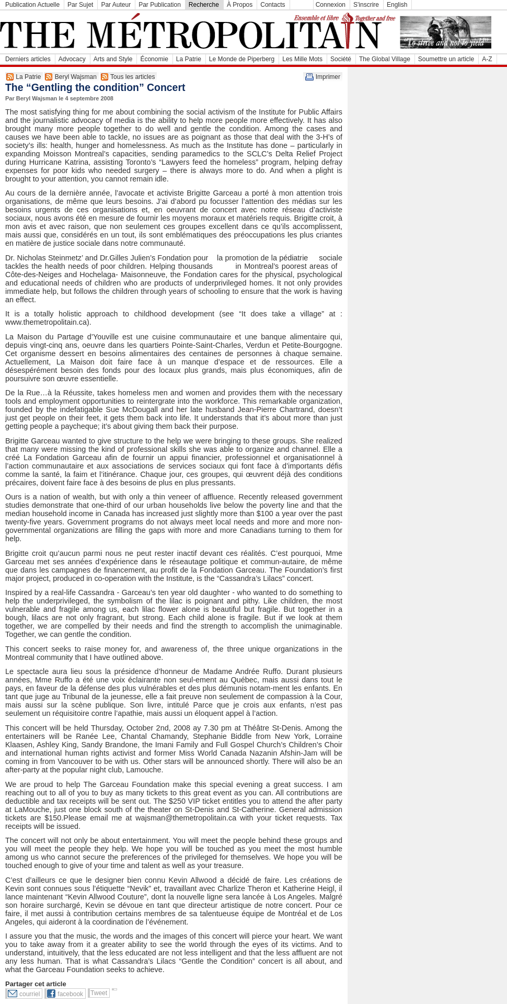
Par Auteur (116, 4)
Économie (154, 59)
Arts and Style (113, 59)
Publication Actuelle (32, 4)
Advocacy (72, 59)
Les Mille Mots (302, 59)
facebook (70, 994)
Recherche (204, 4)
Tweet (98, 993)
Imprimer (328, 77)
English (397, 4)
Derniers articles (28, 59)
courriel (29, 994)
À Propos (239, 4)
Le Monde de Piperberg (241, 59)
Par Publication (160, 4)
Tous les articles (132, 77)
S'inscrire (366, 4)
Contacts (272, 4)
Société (340, 59)
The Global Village (384, 59)
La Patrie (188, 59)
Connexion (330, 4)
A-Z (487, 59)
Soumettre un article (446, 59)
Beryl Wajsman (76, 77)
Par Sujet (80, 4)
